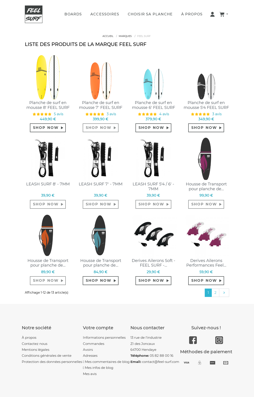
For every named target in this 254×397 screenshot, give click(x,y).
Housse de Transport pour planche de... (206, 186)
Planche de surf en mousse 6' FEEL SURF (153, 105)
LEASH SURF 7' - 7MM (100, 184)
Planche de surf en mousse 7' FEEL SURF (100, 105)
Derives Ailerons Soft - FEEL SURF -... (153, 263)
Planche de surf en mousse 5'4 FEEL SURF (206, 105)
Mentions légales (35, 350)
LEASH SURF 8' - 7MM (48, 184)
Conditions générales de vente (46, 355)
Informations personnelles (104, 337)
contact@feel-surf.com (160, 362)
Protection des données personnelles (52, 362)
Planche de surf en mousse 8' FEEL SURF (47, 105)
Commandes (93, 344)
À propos (29, 337)
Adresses (90, 355)
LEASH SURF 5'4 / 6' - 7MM (153, 186)
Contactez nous (34, 344)
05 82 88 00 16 (161, 355)
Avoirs (88, 350)
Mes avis (90, 374)
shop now (46, 128)
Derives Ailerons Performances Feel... (206, 263)
